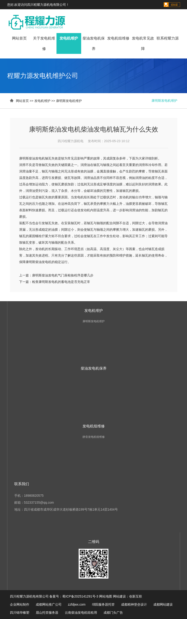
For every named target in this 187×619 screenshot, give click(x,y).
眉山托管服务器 (47, 612)
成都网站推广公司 (49, 604)
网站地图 (105, 596)
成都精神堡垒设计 (134, 604)
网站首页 (19, 38)
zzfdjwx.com (77, 604)
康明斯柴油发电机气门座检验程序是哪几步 (62, 275)
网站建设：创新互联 (127, 596)
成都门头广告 (113, 612)
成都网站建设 (163, 604)
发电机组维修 (118, 38)
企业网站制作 (19, 604)
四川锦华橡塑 (19, 612)
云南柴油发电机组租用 (81, 612)
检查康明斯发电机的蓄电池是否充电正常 (61, 282)
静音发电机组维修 (94, 436)
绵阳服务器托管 (103, 604)
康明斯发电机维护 (69, 101)
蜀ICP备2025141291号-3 (80, 596)
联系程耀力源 (168, 38)
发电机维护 (68, 38)
